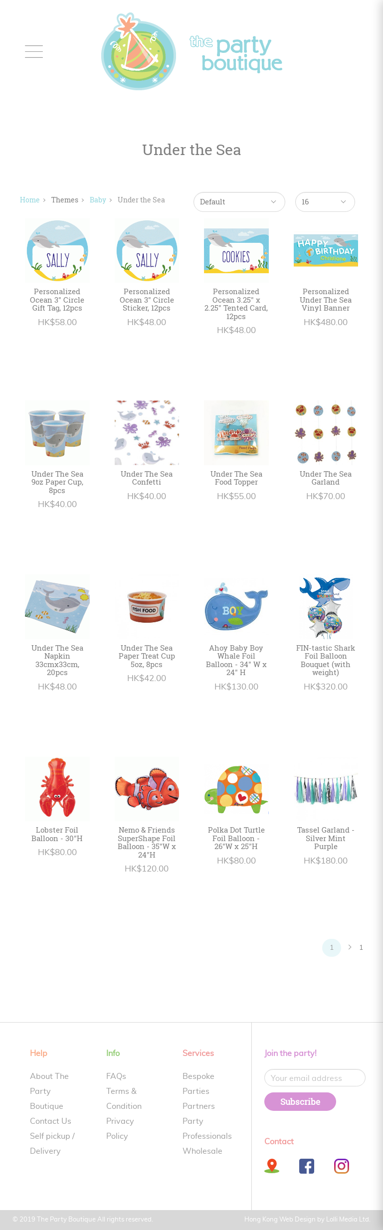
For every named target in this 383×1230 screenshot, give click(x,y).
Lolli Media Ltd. (348, 1220)
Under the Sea (141, 199)
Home (30, 199)
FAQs (116, 1076)
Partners (199, 1106)
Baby (98, 199)
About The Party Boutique (49, 1091)
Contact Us (50, 1121)
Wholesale (202, 1151)
